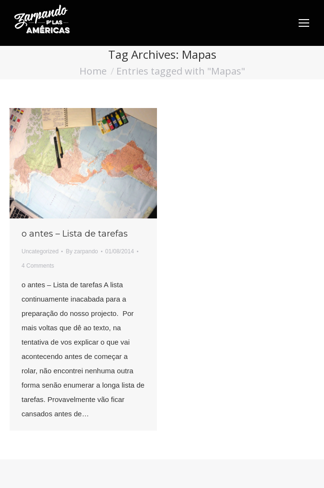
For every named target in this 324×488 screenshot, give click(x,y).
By (82, 251)
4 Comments (38, 265)
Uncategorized (40, 251)
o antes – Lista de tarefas (75, 233)
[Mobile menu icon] (304, 23)
